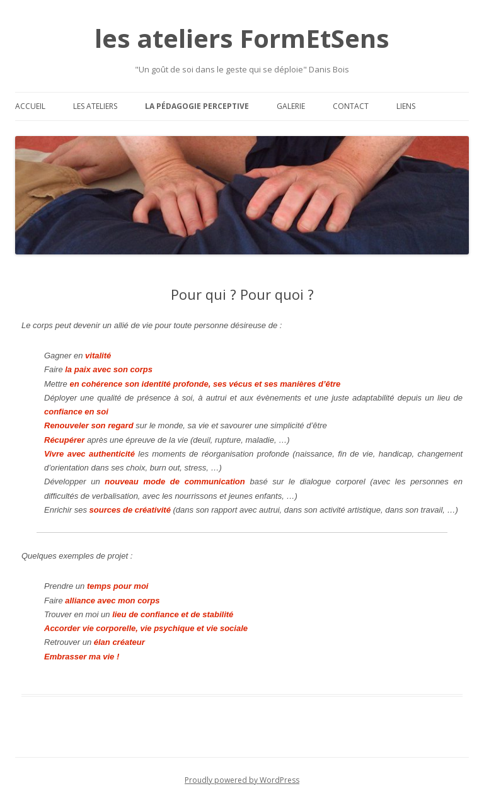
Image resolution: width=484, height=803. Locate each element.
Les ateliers (95, 106)
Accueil (30, 106)
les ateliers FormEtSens (242, 38)
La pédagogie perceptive (197, 106)
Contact (351, 106)
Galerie (291, 106)
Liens (405, 106)
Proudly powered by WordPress (242, 780)
